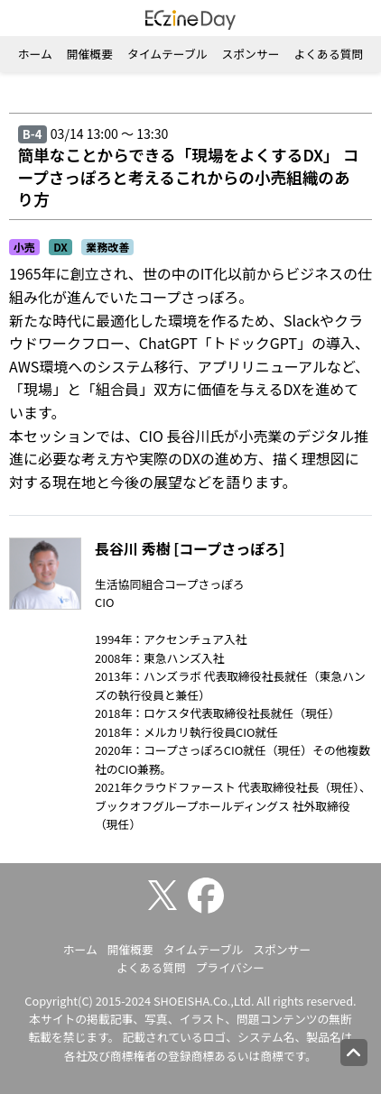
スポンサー (251, 53)
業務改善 (107, 246)
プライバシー (230, 967)
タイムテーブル (167, 53)
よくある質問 (328, 53)
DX (60, 246)
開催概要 (90, 53)
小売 (24, 246)
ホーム (35, 53)
